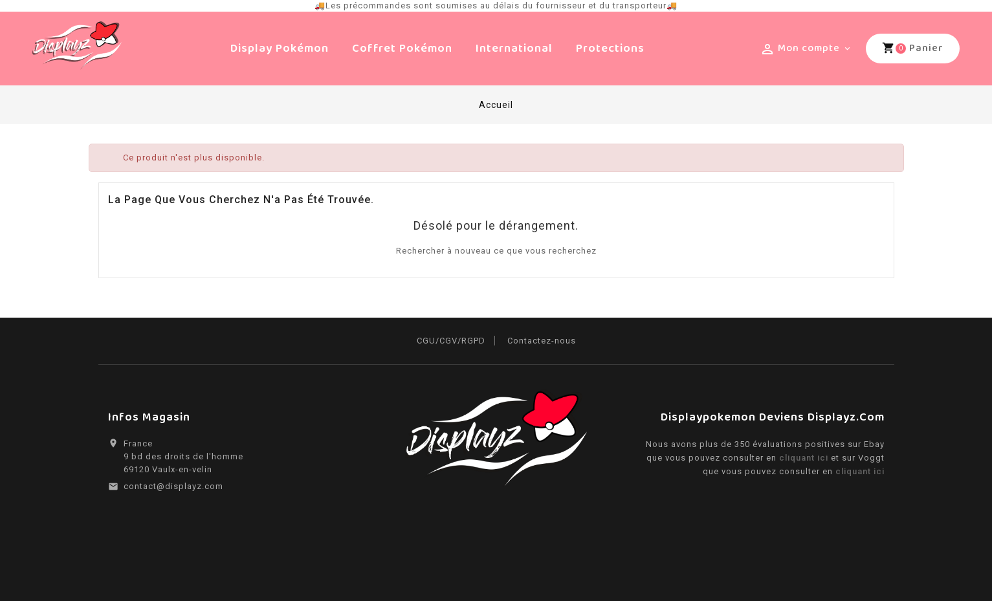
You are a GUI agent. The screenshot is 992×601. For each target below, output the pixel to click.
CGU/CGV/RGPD (451, 340)
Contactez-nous (541, 340)
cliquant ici (805, 458)
